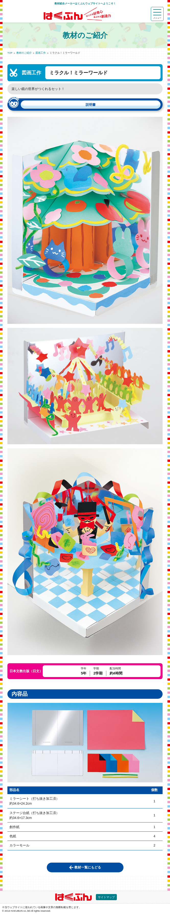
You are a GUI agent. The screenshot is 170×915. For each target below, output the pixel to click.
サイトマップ (106, 897)
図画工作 (41, 52)
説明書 (91, 105)
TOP (10, 52)
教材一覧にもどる (87, 867)
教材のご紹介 (24, 52)
